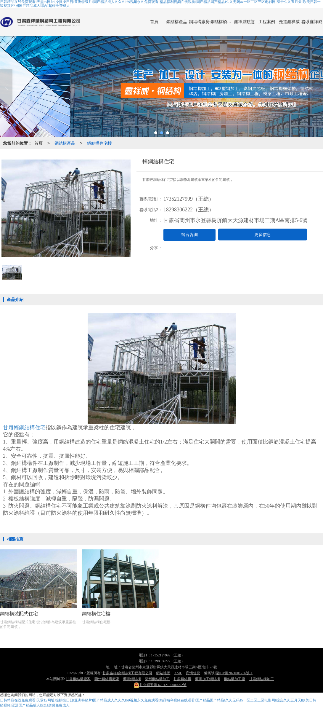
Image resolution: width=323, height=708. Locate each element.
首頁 (154, 22)
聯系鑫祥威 (311, 22)
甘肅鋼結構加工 (261, 679)
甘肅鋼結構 (182, 679)
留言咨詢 (189, 234)
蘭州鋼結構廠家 (106, 679)
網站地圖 (163, 673)
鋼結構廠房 (199, 22)
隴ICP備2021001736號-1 (234, 673)
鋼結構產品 (176, 22)
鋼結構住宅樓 (99, 143)
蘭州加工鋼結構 (207, 679)
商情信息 (193, 673)
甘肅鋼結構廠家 (78, 679)
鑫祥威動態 (244, 22)
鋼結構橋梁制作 (221, 22)
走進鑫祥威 (289, 22)
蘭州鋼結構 (132, 679)
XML (178, 673)
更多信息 (262, 234)
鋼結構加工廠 (234, 679)
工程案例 (266, 22)
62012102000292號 (160, 685)
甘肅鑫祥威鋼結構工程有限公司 (127, 673)
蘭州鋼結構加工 (157, 679)
